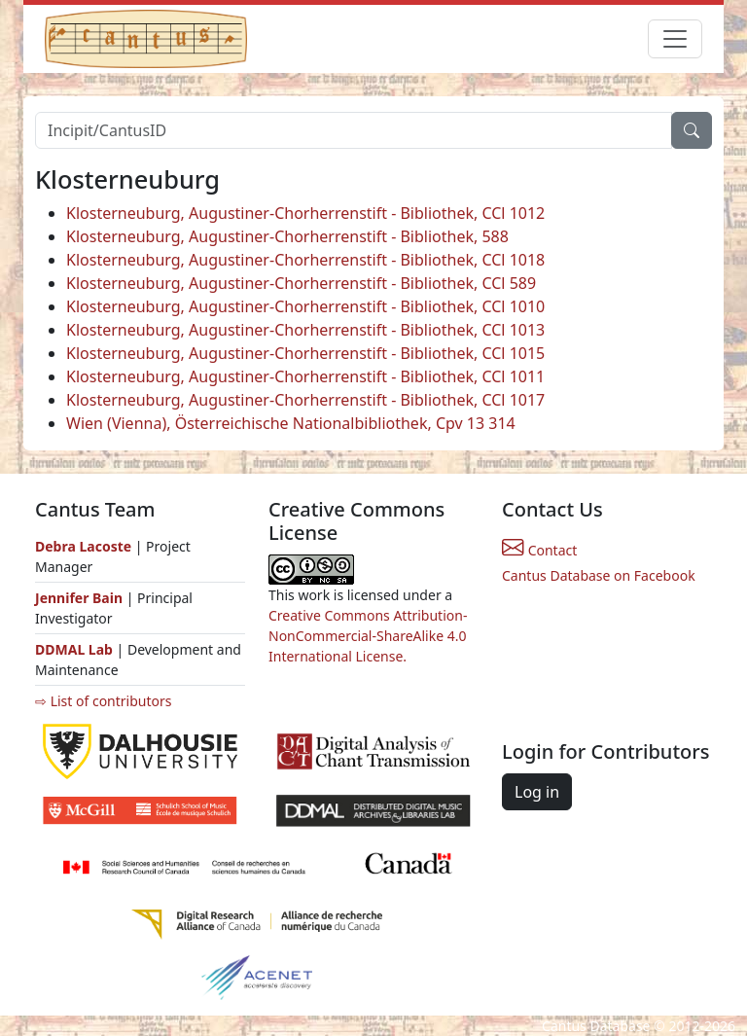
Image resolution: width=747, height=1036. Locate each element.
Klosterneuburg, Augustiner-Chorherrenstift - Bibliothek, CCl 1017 (305, 400)
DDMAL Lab (74, 649)
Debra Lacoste (83, 546)
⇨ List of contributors (103, 701)
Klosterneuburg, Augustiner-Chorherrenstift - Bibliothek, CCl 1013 (305, 329)
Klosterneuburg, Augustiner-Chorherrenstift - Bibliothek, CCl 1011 (305, 376)
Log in (537, 792)
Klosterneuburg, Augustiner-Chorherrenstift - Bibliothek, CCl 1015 (305, 353)
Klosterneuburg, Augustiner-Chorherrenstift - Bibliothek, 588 (287, 236)
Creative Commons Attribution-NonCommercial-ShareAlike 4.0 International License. (367, 635)
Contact (539, 550)
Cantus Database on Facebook (598, 575)
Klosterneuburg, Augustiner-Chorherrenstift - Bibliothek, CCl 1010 (305, 306)
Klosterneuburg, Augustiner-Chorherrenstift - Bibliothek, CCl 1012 (305, 213)
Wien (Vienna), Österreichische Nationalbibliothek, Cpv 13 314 (291, 423)
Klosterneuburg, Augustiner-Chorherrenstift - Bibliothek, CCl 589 (301, 283)
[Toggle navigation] (675, 38)
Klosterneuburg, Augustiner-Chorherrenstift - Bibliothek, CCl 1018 (305, 259)
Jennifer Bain (80, 598)
